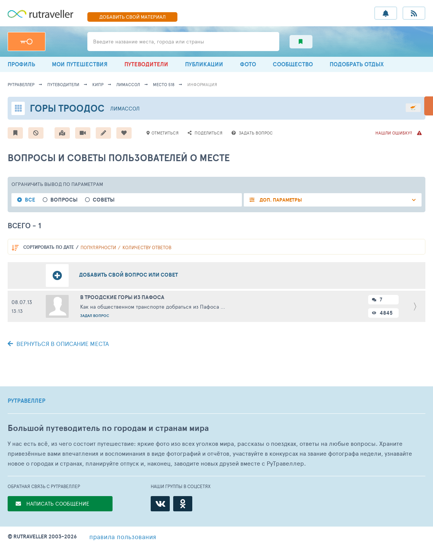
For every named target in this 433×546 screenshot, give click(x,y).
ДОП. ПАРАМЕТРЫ (280, 199)
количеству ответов (146, 247)
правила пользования (122, 536)
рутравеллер (21, 84)
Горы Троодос (67, 108)
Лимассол (128, 84)
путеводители (63, 84)
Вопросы (63, 200)
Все (30, 200)
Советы (103, 200)
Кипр (97, 84)
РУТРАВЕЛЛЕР (26, 401)
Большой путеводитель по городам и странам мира (108, 428)
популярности (98, 247)
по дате (48, 247)
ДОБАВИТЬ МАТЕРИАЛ (132, 16)
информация (202, 84)
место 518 (163, 84)
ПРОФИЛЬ (21, 64)
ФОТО (248, 64)
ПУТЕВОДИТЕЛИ (146, 64)
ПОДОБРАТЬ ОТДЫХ (357, 64)
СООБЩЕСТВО (293, 64)
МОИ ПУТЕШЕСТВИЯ (80, 64)
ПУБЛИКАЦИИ (204, 64)
